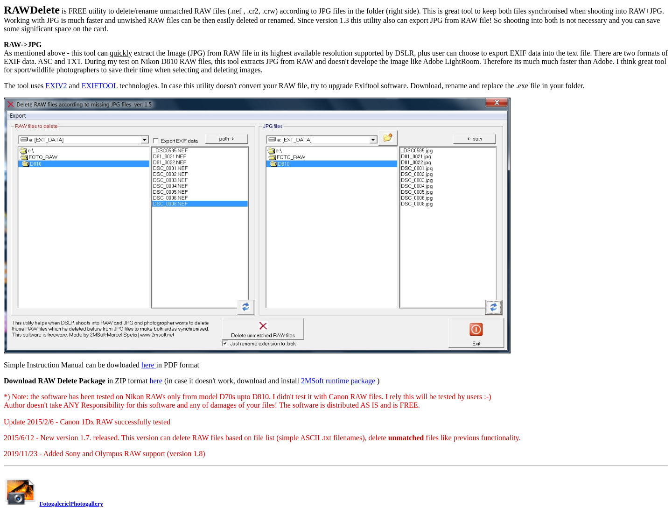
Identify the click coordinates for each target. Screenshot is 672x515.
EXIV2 (56, 86)
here (148, 365)
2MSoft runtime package (338, 381)
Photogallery (86, 503)
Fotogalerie (54, 503)
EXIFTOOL (100, 86)
